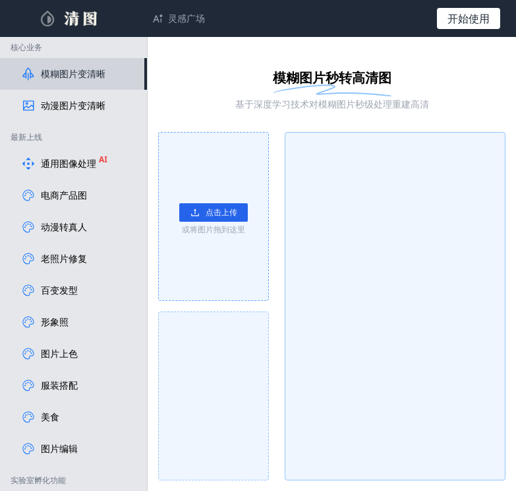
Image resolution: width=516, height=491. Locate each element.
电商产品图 (54, 195)
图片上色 (49, 353)
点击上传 (213, 212)
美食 (40, 417)
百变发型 (49, 290)
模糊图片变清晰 (63, 74)
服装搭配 (49, 385)
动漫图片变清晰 (63, 105)
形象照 (45, 322)
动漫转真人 (54, 227)
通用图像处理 (64, 163)
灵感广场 (186, 18)
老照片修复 (54, 258)
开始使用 (468, 18)
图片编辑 (49, 449)
